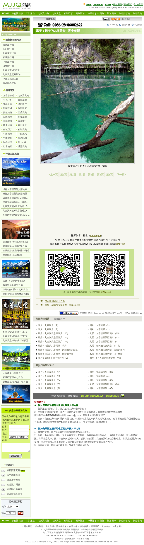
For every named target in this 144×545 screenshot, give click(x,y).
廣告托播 (84, 526)
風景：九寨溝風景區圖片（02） (53, 341)
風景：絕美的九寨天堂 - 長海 (52, 345)
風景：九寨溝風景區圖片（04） (53, 337)
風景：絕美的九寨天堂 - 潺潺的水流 (62, 305)
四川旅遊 (30, 13)
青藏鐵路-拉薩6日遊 (13, 254)
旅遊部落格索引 (11, 494)
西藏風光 (22, 112)
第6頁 (109, 174)
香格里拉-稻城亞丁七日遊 (15, 381)
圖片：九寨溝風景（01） (50, 372)
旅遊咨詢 (137, 13)
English (108, 5)
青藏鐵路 (7, 121)
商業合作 (73, 526)
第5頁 (100, 174)
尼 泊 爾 (22, 142)
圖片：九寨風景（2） (48, 329)
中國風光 (22, 133)
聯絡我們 (128, 4)
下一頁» (121, 174)
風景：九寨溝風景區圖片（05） (105, 333)
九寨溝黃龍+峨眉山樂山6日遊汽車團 (21, 210)
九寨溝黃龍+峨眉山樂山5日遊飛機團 (21, 206)
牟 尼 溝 (7, 99)
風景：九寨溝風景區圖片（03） (105, 337)
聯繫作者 (120, 244)
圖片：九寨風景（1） (100, 329)
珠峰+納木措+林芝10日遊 (15, 289)
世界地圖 (7, 146)
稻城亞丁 (68, 13)
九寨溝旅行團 (9, 53)
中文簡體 (136, 24)
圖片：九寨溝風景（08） (102, 380)
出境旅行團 (8, 66)
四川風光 (22, 125)
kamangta (95, 235)
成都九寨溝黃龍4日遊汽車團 (17, 202)
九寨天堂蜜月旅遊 (11, 74)
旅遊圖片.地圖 (10, 485)
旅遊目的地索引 (11, 490)
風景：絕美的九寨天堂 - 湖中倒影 (106, 353)
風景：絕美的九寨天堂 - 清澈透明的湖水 (58, 349)
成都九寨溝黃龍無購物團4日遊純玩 (20, 189)
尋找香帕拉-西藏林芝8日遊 (16, 293)
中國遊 (91, 13)
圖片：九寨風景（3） (100, 325)
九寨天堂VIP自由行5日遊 (15, 336)
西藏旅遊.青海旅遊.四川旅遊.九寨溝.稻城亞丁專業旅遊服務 (73, 532)
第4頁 (91, 174)
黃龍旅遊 (22, 99)
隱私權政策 (61, 526)
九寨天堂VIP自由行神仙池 (15, 340)
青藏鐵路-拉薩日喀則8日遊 (16, 250)
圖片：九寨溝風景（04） (50, 380)
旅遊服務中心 (9, 83)
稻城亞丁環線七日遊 (13, 377)
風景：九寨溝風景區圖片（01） (105, 341)
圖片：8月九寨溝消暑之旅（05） (106, 358)
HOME (89, 5)
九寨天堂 (56, 13)
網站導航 (117, 4)
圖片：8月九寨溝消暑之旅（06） (54, 358)
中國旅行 (7, 133)
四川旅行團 (8, 49)
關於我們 (28, 526)
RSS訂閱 (121, 19)
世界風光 (22, 146)
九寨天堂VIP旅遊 (11, 70)
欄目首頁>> (59, 318)
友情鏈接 (106, 526)
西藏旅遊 (80, 13)
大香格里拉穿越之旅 (13, 373)
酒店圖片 (22, 104)
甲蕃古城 (7, 108)
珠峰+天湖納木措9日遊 (14, 281)
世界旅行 (7, 142)
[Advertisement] (87, 206)
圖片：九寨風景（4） (48, 325)
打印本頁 (112, 24)
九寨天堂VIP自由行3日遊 (15, 332)
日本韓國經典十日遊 (55, 301)
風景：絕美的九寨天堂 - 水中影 (105, 345)
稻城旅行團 (8, 57)
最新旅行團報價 (13, 39)
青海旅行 (22, 121)
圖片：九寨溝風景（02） (50, 376)
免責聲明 (50, 526)
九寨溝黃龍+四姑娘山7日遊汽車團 (19, 215)
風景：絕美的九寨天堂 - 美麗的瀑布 (107, 349)
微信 (100, 292)
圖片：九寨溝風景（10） (50, 388)
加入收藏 (138, 4)
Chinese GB (98, 5)
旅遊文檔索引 (10, 480)
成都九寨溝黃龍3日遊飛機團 (17, 198)
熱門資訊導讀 (10, 476)
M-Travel (114, 542)
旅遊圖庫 (111, 13)
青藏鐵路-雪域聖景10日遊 (15, 242)
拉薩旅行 (7, 116)
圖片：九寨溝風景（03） (50, 384)
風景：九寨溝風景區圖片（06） (53, 333)
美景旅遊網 (70, 538)
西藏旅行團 (8, 44)
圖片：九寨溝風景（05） (102, 388)
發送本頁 (124, 24)
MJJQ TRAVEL (123, 313)
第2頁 (72, 174)
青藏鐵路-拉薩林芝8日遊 (15, 246)
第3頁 (82, 174)
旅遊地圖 (22, 138)
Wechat (107, 292)
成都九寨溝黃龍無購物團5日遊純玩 (20, 193)
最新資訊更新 (14, 471)
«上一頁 (53, 174)
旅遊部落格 (124, 13)
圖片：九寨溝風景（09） (102, 372)
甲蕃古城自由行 (10, 78)
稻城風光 (22, 129)
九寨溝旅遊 (43, 13)
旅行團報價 (17, 13)
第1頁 (63, 174)
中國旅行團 (8, 61)
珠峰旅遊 (22, 116)
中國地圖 (7, 138)
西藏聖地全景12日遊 (13, 285)
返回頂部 (136, 313)
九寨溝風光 (23, 95)
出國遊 (100, 13)
